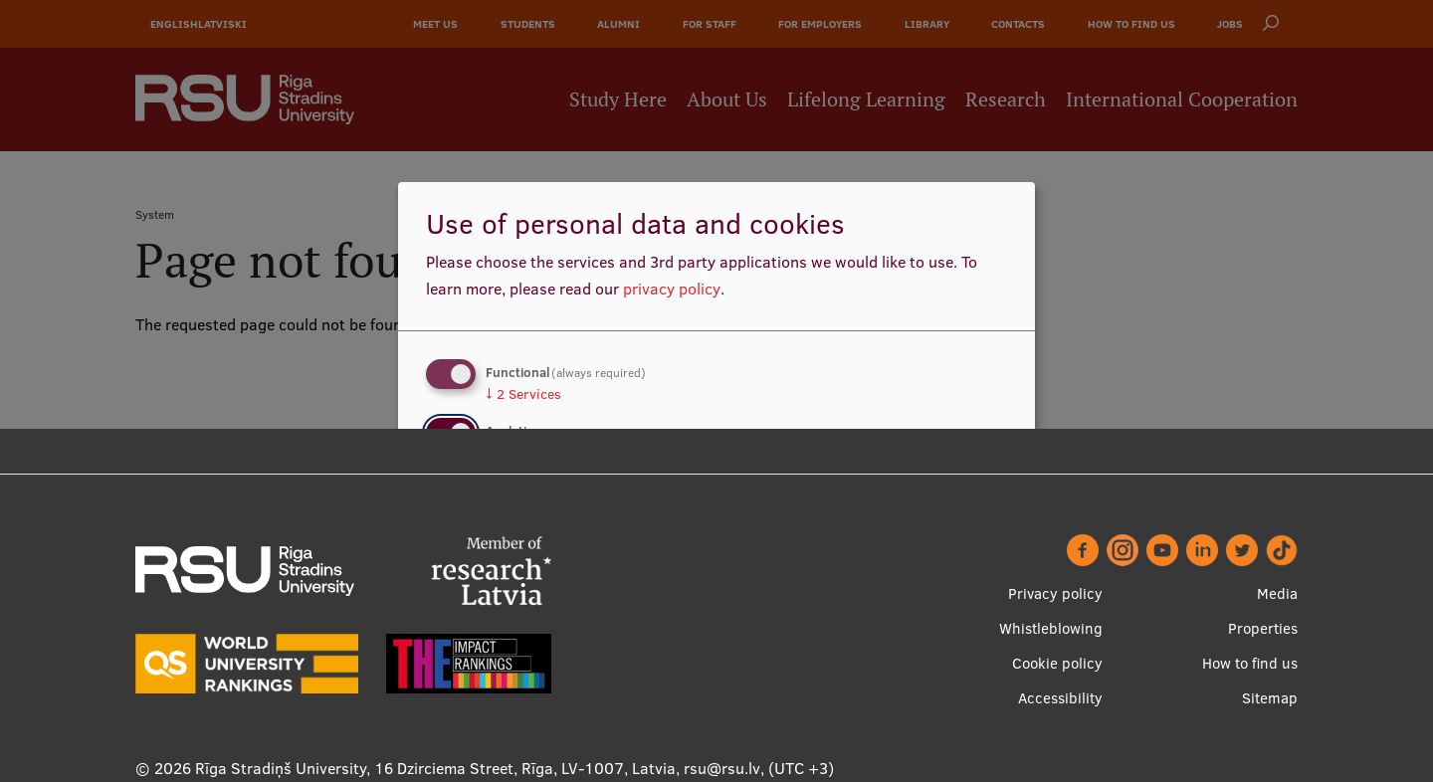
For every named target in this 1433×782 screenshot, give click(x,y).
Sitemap (1270, 697)
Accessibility (1060, 697)
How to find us (1250, 663)
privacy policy (671, 288)
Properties (1263, 628)
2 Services (523, 394)
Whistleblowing (1051, 628)
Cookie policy (1057, 663)
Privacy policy (1055, 593)
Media (1277, 593)
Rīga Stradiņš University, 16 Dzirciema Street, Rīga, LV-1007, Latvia (435, 768)
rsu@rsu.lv (722, 768)
